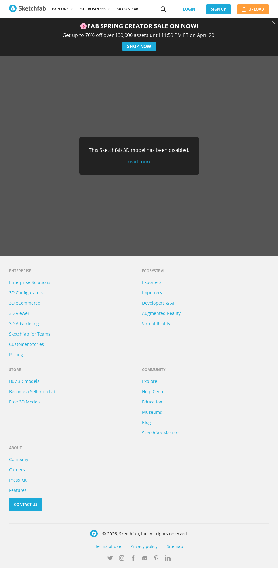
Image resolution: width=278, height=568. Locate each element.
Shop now (139, 46)
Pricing (16, 354)
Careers (17, 470)
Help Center (154, 391)
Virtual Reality (156, 323)
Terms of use (108, 546)
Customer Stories (26, 344)
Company (18, 459)
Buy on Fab (127, 9)
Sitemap (175, 546)
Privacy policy (144, 546)
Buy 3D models (24, 381)
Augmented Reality (161, 313)
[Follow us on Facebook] (133, 558)
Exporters (151, 282)
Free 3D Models (25, 402)
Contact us (25, 504)
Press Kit (18, 480)
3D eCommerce (24, 303)
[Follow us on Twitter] (110, 558)
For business (92, 9)
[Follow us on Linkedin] (168, 558)
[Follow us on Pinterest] (156, 558)
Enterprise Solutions (29, 282)
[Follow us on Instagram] (121, 558)
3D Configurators (26, 293)
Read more (139, 161)
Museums (152, 412)
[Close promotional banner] (273, 22)
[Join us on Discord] (144, 558)
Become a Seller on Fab (32, 391)
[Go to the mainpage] (27, 9)
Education (152, 402)
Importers (152, 293)
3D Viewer (19, 313)
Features (18, 490)
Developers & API (159, 303)
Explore (60, 9)
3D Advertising (24, 323)
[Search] (163, 9)
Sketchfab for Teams (29, 334)
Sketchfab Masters (161, 433)
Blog (146, 422)
